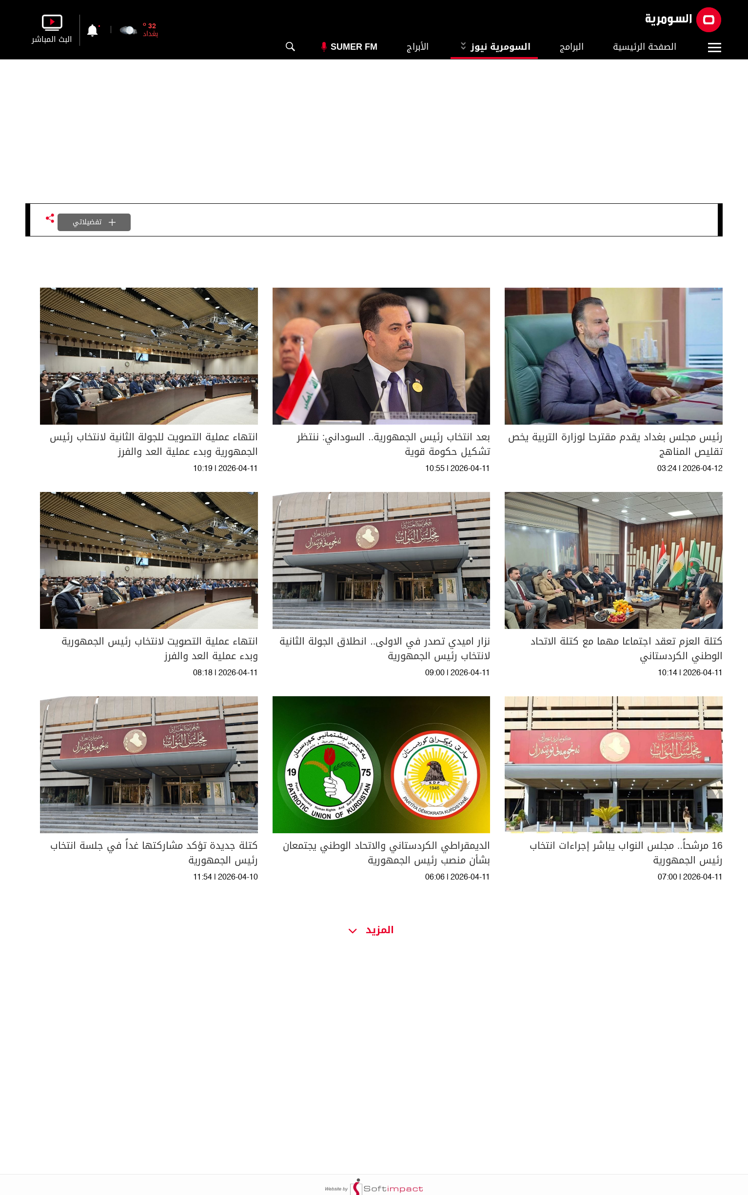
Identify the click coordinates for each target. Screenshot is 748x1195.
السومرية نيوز (494, 47)
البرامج (572, 47)
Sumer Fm (354, 47)
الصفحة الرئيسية (644, 47)
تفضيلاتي (94, 222)
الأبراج (418, 47)
